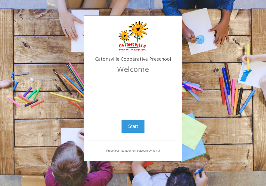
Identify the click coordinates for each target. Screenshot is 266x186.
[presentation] (133, 98)
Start (133, 126)
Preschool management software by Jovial (133, 150)
